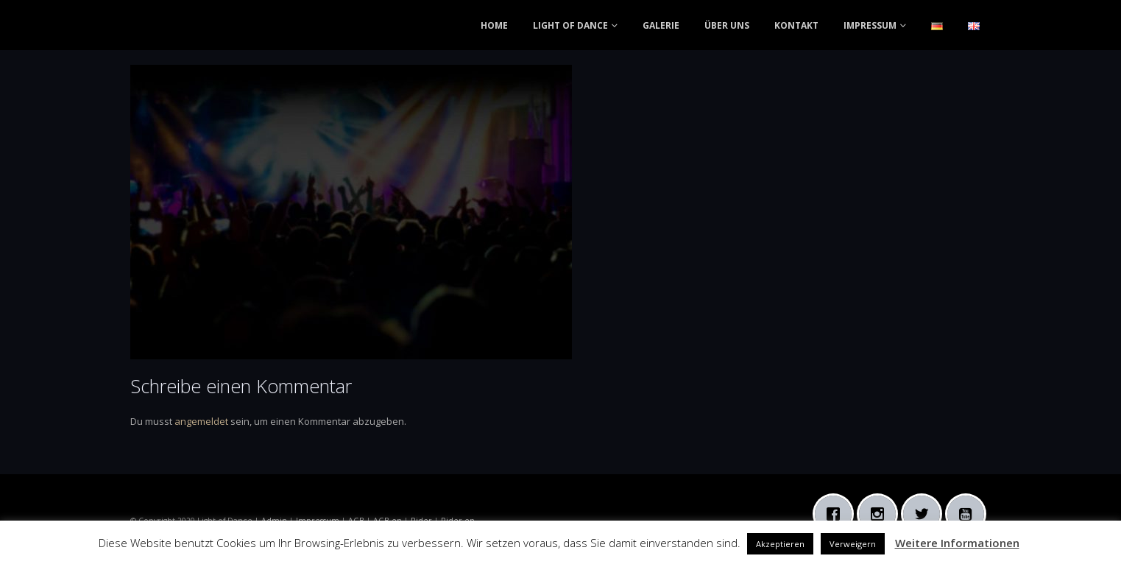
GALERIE (661, 25)
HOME (494, 25)
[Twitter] (925, 514)
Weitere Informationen (957, 542)
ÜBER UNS (726, 25)
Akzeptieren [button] (780, 543)
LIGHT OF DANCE (570, 25)
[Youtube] (969, 514)
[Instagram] (881, 514)
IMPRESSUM (870, 25)
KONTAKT (796, 25)
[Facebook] (837, 514)
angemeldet (201, 421)
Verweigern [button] (853, 543)
